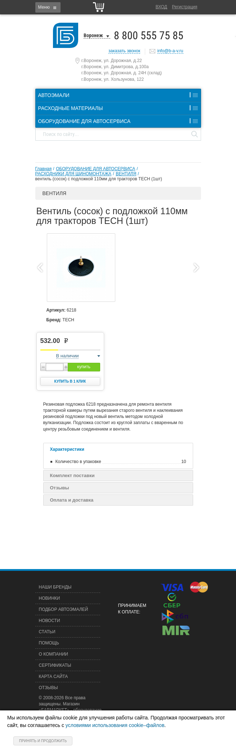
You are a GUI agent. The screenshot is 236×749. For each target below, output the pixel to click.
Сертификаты (55, 665)
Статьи (47, 631)
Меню (44, 7)
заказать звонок (124, 50)
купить (83, 366)
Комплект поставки (72, 475)
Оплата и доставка (72, 500)
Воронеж (93, 35)
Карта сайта (53, 676)
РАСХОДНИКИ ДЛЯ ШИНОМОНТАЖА (73, 173)
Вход (161, 6)
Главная (43, 168)
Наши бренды (55, 587)
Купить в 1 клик (70, 381)
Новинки (49, 598)
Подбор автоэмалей (63, 609)
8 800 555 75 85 (148, 35)
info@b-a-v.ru (170, 50)
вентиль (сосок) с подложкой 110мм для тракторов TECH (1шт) (98, 178)
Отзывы (59, 487)
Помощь (49, 643)
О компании (53, 654)
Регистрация (184, 6)
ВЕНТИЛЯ (126, 173)
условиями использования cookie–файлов (115, 725)
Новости (49, 620)
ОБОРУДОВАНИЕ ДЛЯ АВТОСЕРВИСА (95, 168)
